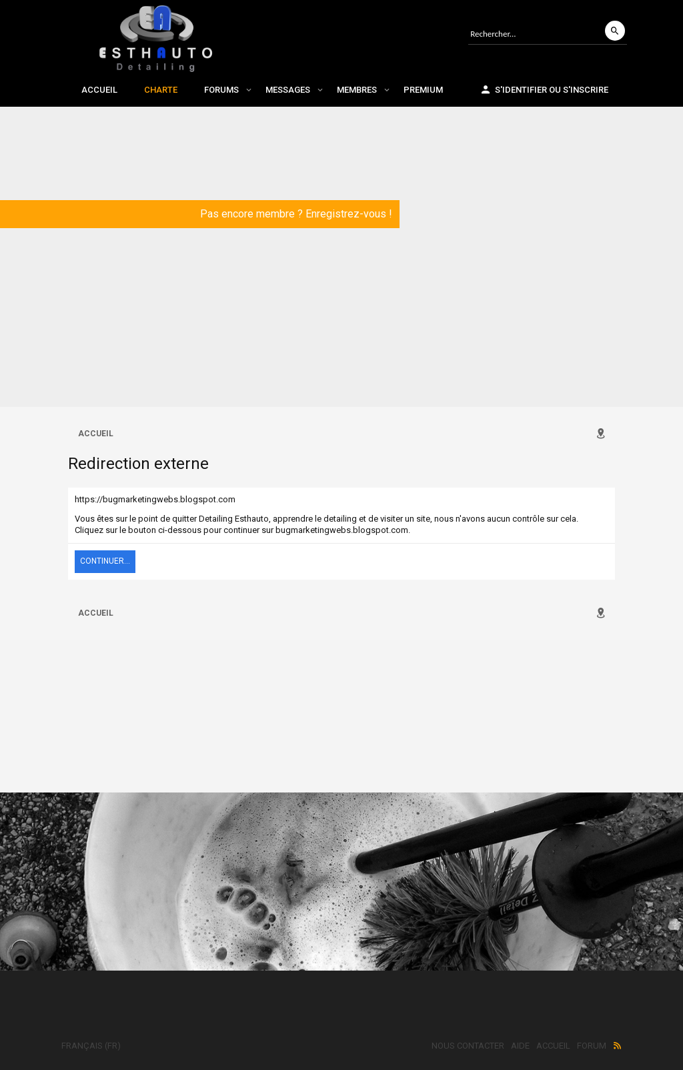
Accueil (99, 90)
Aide (520, 1046)
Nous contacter (468, 1046)
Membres (357, 90)
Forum (591, 1046)
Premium (423, 90)
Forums (221, 90)
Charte (160, 90)
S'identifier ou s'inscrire (544, 89)
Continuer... (105, 561)
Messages (287, 90)
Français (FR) (91, 1046)
